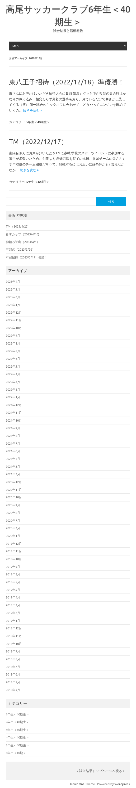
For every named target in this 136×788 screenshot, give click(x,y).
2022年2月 (13, 389)
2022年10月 (14, 328)
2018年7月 (13, 666)
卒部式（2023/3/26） (20, 249)
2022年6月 (13, 358)
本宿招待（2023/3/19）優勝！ (26, 257)
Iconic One (77, 784)
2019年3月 (13, 605)
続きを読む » (32, 110)
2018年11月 (14, 635)
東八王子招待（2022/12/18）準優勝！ (66, 82)
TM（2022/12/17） (38, 141)
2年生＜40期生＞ (17, 722)
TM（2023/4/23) (17, 226)
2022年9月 (13, 335)
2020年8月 (13, 512)
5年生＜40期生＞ (38, 122)
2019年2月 (13, 612)
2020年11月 (14, 489)
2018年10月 (14, 643)
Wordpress (122, 784)
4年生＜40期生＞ (17, 737)
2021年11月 (14, 412)
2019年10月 (14, 559)
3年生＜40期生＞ (17, 729)
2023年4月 (13, 281)
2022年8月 (13, 343)
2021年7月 (13, 443)
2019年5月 (13, 589)
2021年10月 (14, 420)
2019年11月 (14, 551)
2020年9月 (13, 505)
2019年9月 (13, 566)
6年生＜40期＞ (16, 752)
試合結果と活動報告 (68, 31)
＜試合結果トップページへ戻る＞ (101, 771)
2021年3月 (13, 466)
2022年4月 (13, 374)
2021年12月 (14, 405)
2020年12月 (14, 482)
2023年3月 (13, 289)
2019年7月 (13, 582)
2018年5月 (13, 682)
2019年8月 (13, 574)
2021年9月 (13, 428)
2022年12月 (14, 312)
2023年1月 (13, 304)
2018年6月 (13, 674)
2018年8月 (13, 659)
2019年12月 (14, 543)
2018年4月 (13, 689)
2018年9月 (13, 651)
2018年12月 (14, 628)
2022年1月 (13, 397)
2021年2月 (13, 474)
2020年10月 (14, 497)
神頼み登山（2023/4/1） (23, 241)
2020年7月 (13, 520)
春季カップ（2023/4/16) (22, 234)
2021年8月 (13, 435)
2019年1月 (13, 620)
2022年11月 (14, 320)
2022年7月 (13, 351)
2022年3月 (13, 382)
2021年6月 (13, 451)
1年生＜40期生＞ (17, 714)
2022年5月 (13, 366)
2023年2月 (13, 297)
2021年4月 (13, 458)
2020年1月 (13, 535)
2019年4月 (13, 597)
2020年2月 (13, 528)
